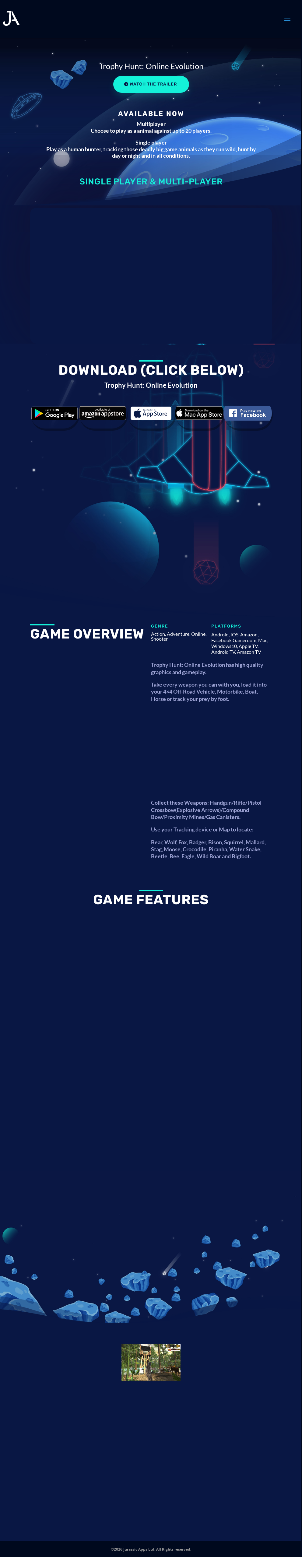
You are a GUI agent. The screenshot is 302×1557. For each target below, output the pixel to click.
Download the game (54, 413)
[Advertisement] (211, 753)
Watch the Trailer (153, 84)
